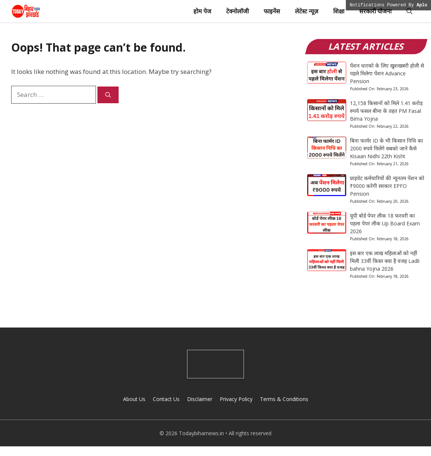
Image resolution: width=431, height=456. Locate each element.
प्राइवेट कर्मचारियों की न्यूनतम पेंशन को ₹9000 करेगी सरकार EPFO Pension (387, 186)
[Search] (108, 95)
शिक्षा (338, 11)
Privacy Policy (236, 399)
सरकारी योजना (375, 11)
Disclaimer (199, 399)
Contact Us (166, 399)
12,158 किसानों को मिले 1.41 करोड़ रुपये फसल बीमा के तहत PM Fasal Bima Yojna (386, 111)
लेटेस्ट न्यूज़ (306, 11)
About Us (134, 399)
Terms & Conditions (284, 399)
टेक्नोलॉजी (237, 11)
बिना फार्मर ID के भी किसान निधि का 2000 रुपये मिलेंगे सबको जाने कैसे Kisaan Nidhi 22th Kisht (386, 148)
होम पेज (202, 11)
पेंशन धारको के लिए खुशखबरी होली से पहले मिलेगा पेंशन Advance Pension (387, 73)
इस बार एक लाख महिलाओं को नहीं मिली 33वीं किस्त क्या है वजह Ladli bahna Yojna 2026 (384, 261)
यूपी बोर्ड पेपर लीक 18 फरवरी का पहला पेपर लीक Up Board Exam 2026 (385, 223)
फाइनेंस (272, 11)
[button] (409, 11)
